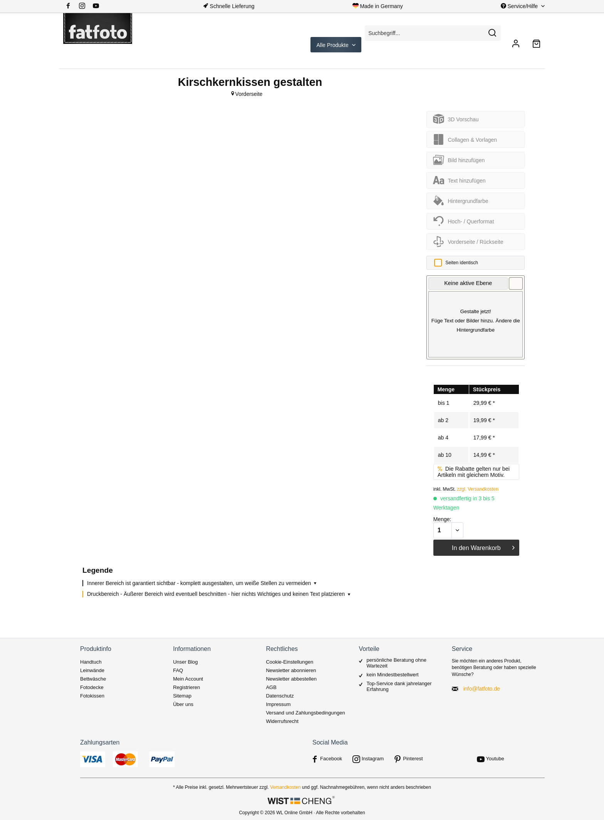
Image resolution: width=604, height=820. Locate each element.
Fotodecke (92, 687)
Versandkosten (285, 787)
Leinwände (92, 670)
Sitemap (182, 696)
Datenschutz (280, 696)
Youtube (495, 758)
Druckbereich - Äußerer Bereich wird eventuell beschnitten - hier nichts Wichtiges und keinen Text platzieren (219, 594)
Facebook (331, 758)
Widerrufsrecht (282, 721)
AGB (271, 687)
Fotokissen (92, 696)
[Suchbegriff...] (433, 33)
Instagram (373, 758)
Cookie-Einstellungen (289, 662)
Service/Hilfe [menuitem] (520, 6)
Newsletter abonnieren (291, 670)
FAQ (178, 670)
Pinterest (413, 758)
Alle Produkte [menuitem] (333, 45)
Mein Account (188, 679)
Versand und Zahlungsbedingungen (305, 713)
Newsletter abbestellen (291, 679)
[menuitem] (85, 6)
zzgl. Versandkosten (477, 489)
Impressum (278, 704)
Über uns (183, 704)
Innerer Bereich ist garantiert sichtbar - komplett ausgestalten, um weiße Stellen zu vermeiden (202, 583)
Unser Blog (185, 662)
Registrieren (186, 687)
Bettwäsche (93, 679)
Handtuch (91, 662)
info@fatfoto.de (481, 689)
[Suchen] (492, 33)
